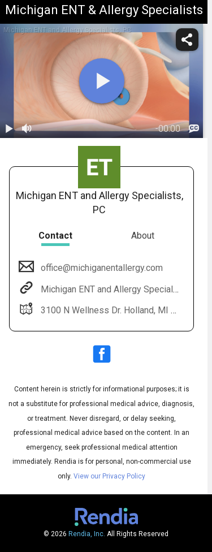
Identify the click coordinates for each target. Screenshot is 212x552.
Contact (55, 235)
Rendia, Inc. (86, 534)
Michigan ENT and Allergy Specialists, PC (121, 289)
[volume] (27, 129)
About (142, 235)
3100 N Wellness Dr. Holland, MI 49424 (117, 310)
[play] (101, 81)
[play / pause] (9, 129)
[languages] (194, 129)
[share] (187, 39)
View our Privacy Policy (109, 476)
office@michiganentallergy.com (100, 267)
